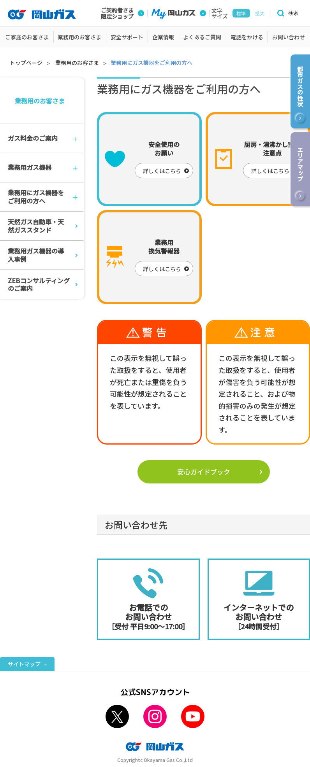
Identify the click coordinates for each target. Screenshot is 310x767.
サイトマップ (24, 664)
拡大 (259, 13)
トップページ (26, 63)
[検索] (286, 13)
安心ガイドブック (203, 471)
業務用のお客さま (77, 63)
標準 (241, 13)
